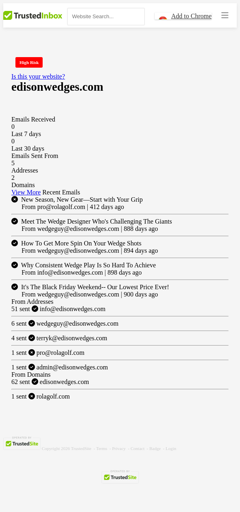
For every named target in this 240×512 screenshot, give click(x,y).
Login (171, 448)
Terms (101, 448)
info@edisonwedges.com (58, 308)
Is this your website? (38, 76)
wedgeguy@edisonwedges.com (65, 323)
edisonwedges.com (50, 381)
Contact (138, 448)
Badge (155, 448)
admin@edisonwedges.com (59, 367)
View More (26, 192)
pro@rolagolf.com (47, 352)
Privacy (119, 448)
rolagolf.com (40, 396)
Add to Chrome (191, 16)
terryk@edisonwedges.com (59, 338)
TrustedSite (81, 448)
